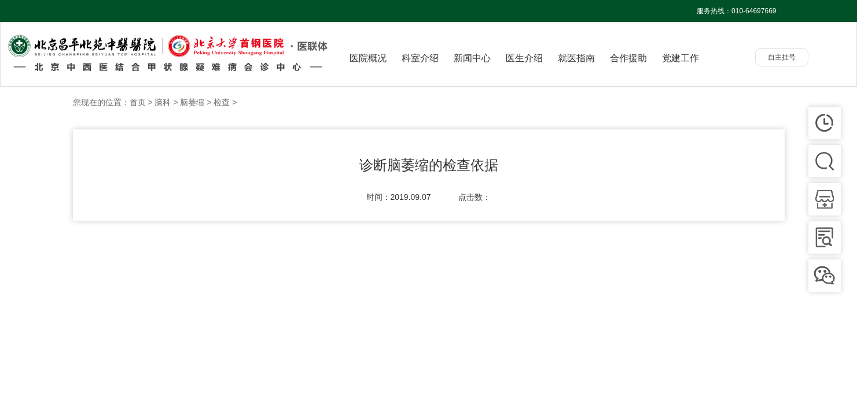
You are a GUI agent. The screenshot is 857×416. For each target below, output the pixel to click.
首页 (138, 102)
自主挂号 (782, 57)
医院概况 (368, 58)
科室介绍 (420, 58)
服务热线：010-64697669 (736, 11)
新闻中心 (472, 58)
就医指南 (576, 58)
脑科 (163, 102)
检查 (222, 102)
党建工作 (680, 58)
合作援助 (628, 58)
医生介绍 (524, 58)
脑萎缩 (192, 102)
